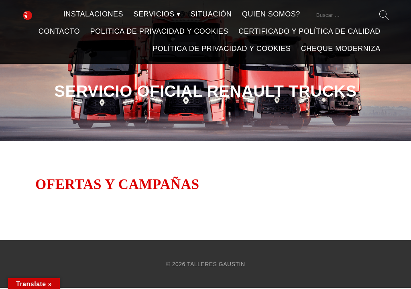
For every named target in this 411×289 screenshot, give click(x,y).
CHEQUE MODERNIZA (340, 49)
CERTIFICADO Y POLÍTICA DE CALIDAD (309, 31)
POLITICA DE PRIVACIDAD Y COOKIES (159, 31)
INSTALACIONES (93, 14)
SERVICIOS (154, 14)
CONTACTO (59, 31)
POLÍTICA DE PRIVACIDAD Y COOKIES (222, 49)
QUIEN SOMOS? (271, 14)
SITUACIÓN (211, 14)
